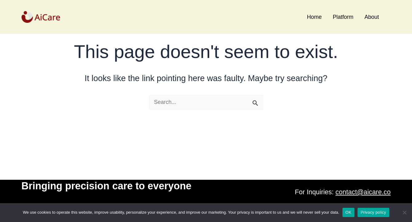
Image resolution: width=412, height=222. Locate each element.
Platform (343, 17)
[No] (404, 212)
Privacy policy (373, 212)
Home (314, 17)
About (371, 17)
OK (348, 212)
